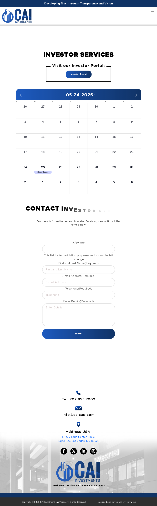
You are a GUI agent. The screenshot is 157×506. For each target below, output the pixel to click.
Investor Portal (79, 74)
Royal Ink (131, 502)
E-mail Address (78, 276)
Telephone (78, 288)
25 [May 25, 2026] (43, 167)
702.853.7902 (82, 399)
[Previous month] (21, 95)
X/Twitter (79, 242)
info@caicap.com (78, 415)
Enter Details (78, 301)
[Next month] (136, 95)
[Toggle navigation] (153, 12)
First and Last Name (78, 263)
